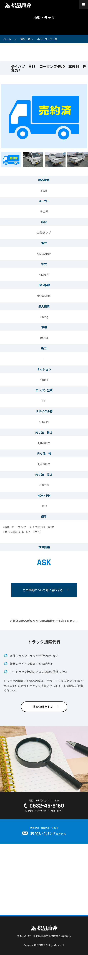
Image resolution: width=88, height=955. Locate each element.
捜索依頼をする (43, 706)
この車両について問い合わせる (43, 590)
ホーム (7, 39)
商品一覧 (25, 39)
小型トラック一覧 (47, 39)
